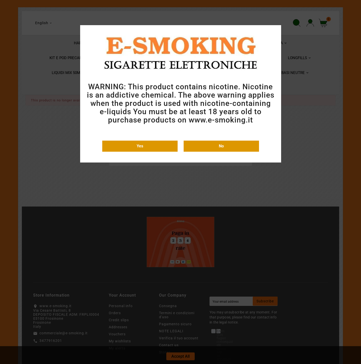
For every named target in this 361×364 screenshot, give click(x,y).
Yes (140, 146)
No (221, 146)
